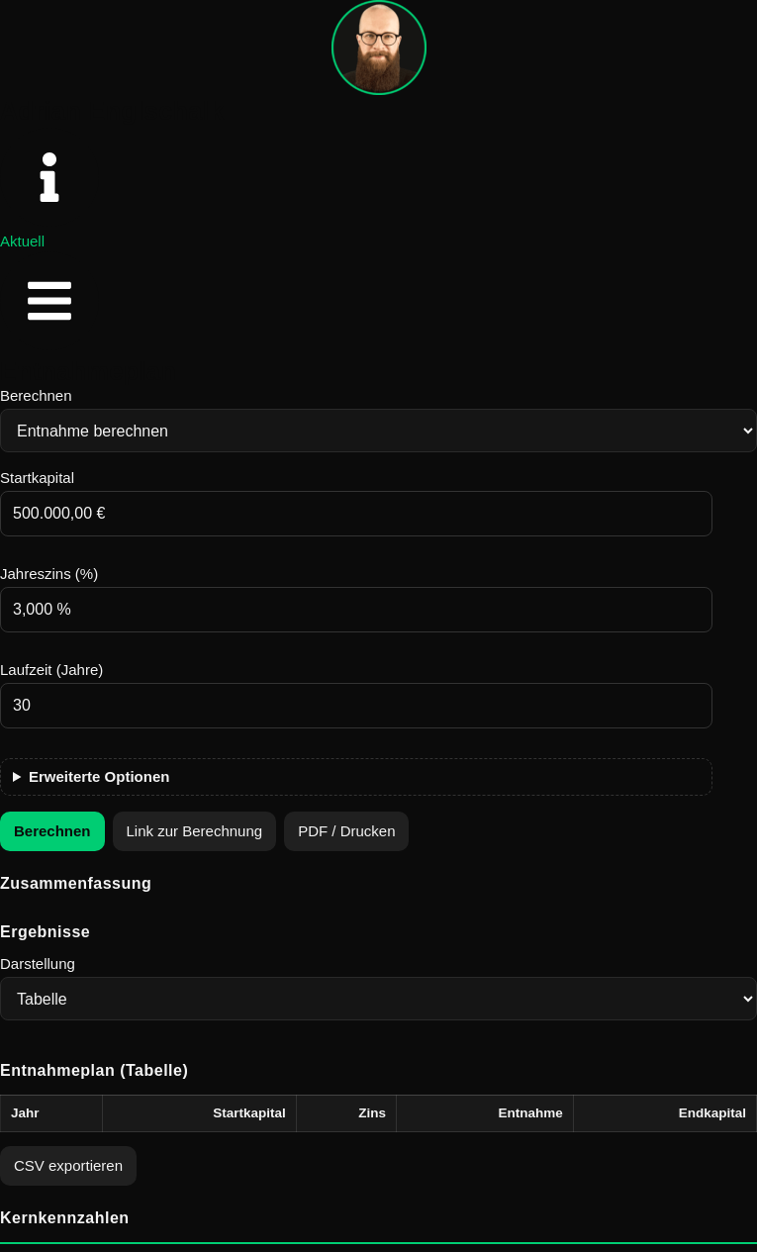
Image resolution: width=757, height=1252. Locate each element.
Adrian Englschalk (112, 111)
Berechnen (36, 395)
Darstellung (37, 963)
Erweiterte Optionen (99, 776)
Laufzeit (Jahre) (51, 669)
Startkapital (37, 477)
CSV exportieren (68, 1165)
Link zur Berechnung (195, 830)
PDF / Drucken (346, 830)
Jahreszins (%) (49, 573)
